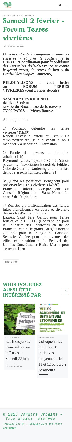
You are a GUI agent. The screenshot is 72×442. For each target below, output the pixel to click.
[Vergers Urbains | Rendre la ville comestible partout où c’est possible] (8, 5)
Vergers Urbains (39, 414)
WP (23, 423)
